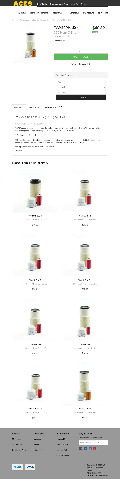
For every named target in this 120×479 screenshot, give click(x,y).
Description (19, 107)
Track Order (17, 444)
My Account (17, 439)
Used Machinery (56, 4)
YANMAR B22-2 (85, 344)
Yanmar (55, 20)
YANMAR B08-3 (35, 216)
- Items (103, 13)
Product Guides (58, 13)
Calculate (81, 97)
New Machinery (43, 4)
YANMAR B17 (35, 280)
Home (14, 20)
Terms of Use (62, 439)
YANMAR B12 (85, 216)
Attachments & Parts (72, 4)
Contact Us (74, 13)
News (36, 444)
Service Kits (45, 20)
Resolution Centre (20, 450)
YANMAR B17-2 (85, 280)
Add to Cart (80, 57)
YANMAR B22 (35, 344)
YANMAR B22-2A (35, 409)
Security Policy (62, 455)
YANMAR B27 (66, 20)
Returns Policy (62, 450)
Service (84, 4)
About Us (22, 13)
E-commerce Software (94, 475)
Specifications (34, 107)
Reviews (53, 107)
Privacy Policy (62, 444)
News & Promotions (39, 13)
